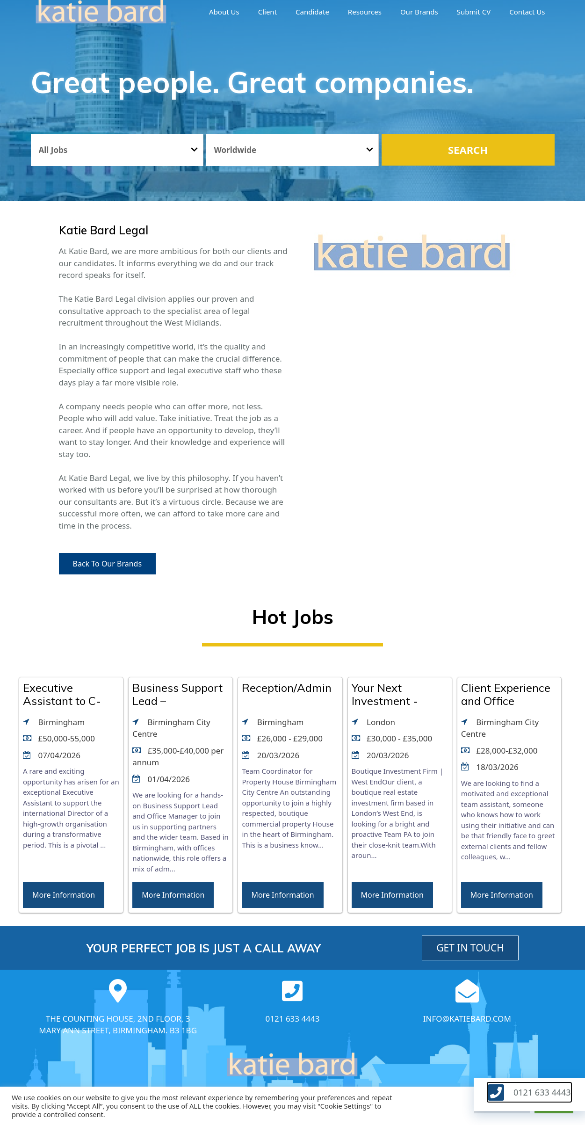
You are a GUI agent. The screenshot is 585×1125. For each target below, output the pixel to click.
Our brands (419, 11)
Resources (365, 11)
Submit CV (474, 11)
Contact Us (527, 11)
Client (267, 11)
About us (224, 11)
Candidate (312, 11)
